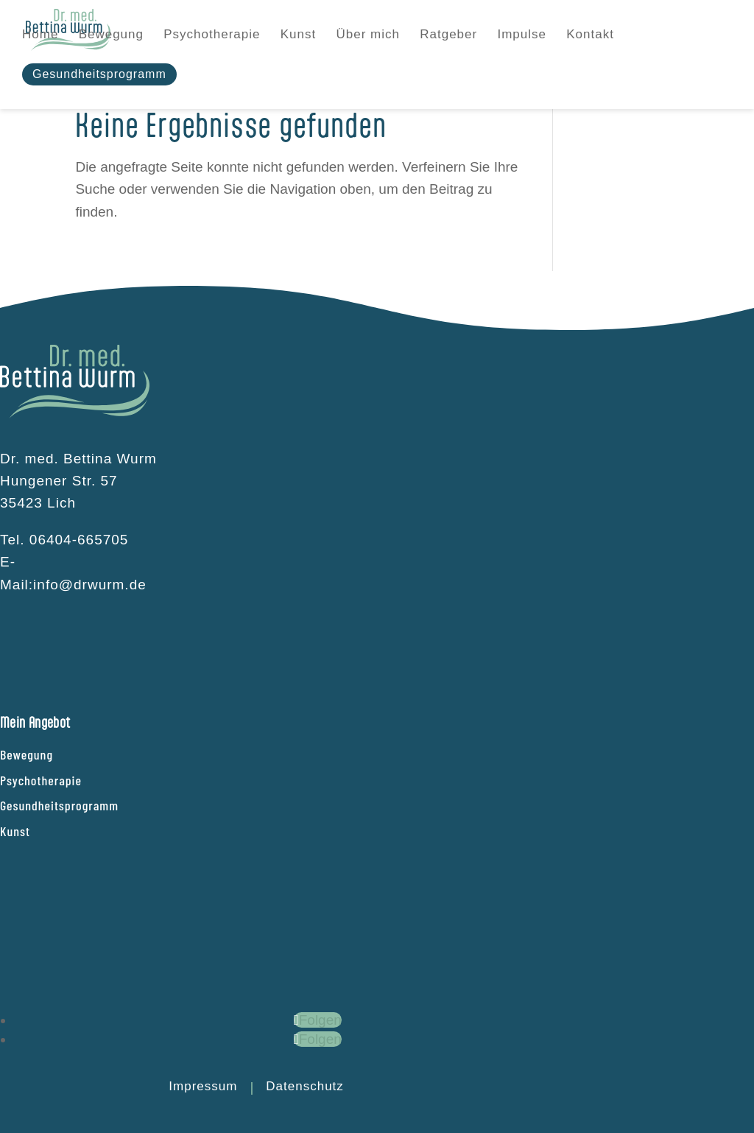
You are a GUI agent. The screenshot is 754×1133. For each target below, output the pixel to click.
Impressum (203, 1086)
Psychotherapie (41, 780)
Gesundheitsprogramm (59, 805)
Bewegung (26, 754)
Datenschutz (305, 1086)
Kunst (15, 831)
